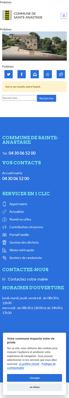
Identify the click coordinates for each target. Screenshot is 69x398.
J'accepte (34, 378)
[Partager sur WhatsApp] (48, 74)
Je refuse (34, 387)
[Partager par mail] (35, 74)
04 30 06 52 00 (22, 153)
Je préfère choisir (29, 364)
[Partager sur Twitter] (8, 74)
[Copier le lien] (61, 74)
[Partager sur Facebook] (21, 74)
